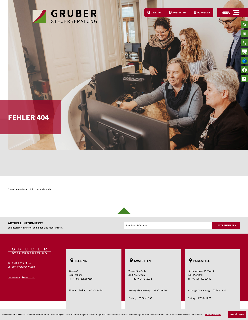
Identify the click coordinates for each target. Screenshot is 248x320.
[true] (244, 51)
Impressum (14, 277)
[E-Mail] (168, 225)
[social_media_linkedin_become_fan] (244, 78)
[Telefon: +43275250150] (244, 42)
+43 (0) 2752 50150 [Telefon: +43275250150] (21, 263)
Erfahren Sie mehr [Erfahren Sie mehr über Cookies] (213, 314)
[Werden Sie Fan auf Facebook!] (244, 69)
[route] (178, 12)
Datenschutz (28, 277)
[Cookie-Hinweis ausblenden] (237, 314)
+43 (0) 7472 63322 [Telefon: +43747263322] (142, 278)
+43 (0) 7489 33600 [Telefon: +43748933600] (201, 278)
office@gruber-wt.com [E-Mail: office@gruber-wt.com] (23, 266)
